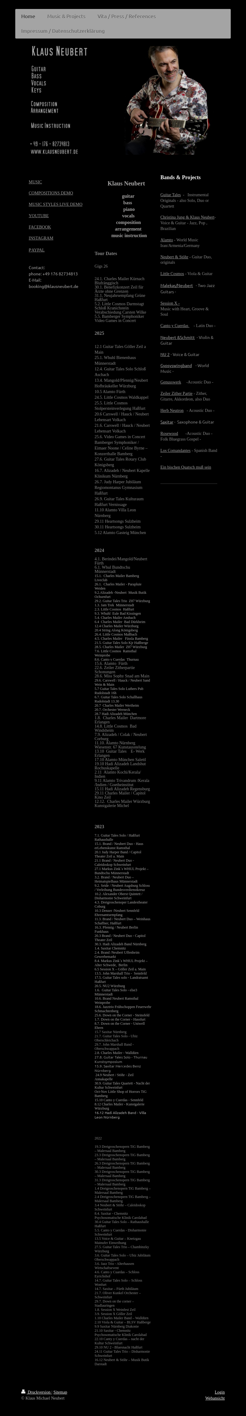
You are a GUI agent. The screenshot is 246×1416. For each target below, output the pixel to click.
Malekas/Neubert (176, 285)
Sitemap (60, 1392)
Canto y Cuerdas (174, 325)
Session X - (170, 303)
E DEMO (74, 204)
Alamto (166, 240)
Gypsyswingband (176, 365)
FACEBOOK (40, 227)
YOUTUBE (39, 216)
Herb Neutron (171, 410)
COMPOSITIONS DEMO (51, 193)
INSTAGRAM (41, 238)
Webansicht (215, 1398)
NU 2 (165, 354)
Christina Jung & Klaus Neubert (187, 217)
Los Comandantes (175, 450)
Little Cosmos (172, 273)
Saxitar (166, 421)
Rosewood (169, 433)
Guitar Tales (170, 195)
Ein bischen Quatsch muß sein (185, 467)
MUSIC (35, 182)
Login (220, 1392)
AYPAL (38, 250)
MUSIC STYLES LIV (47, 204)
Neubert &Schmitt (177, 337)
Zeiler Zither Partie (176, 393)
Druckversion (36, 1392)
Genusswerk (170, 382)
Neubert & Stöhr (174, 257)
